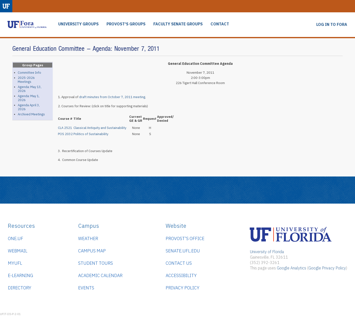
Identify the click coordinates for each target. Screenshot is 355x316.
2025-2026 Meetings (26, 80)
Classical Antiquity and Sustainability (99, 128)
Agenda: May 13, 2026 (29, 89)
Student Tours (95, 263)
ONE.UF (15, 238)
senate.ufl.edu (183, 251)
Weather (88, 238)
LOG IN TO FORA (331, 24)
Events (86, 288)
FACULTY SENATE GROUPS (178, 24)
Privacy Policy (182, 288)
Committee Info (29, 72)
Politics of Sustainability (90, 134)
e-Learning (20, 275)
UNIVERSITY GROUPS (78, 24)
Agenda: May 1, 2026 (28, 98)
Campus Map (92, 251)
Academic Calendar (100, 275)
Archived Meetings (31, 114)
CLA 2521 (65, 128)
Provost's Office (185, 238)
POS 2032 (65, 134)
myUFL (15, 263)
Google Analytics (291, 267)
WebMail (17, 251)
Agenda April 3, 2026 (29, 107)
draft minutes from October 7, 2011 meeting (112, 97)
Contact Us (179, 263)
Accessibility (181, 275)
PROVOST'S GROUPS (125, 24)
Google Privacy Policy (327, 267)
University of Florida (267, 251)
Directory (19, 288)
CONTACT (220, 24)
